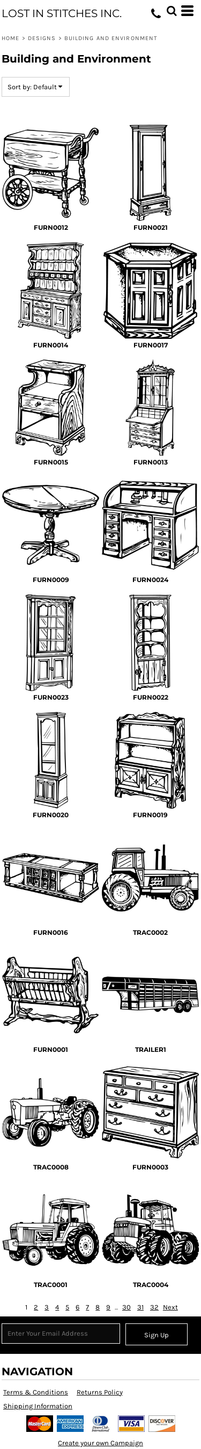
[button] (171, 10)
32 (154, 1307)
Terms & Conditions (35, 1392)
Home (10, 38)
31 (140, 1307)
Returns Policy (100, 1392)
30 (126, 1307)
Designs (42, 38)
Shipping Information (37, 1406)
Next (170, 1307)
